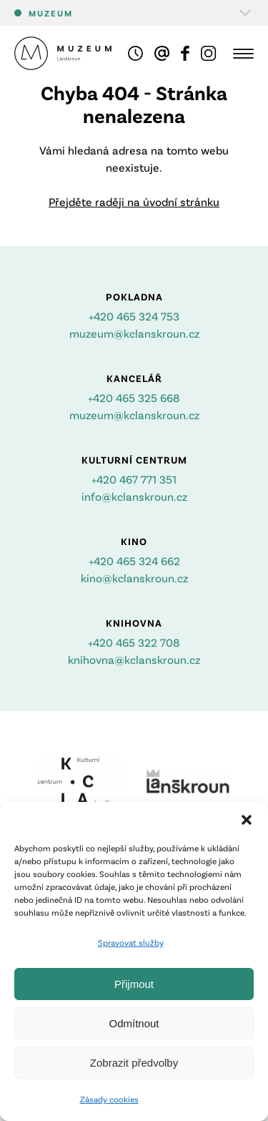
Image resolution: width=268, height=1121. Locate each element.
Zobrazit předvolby (134, 1063)
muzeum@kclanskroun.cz (134, 333)
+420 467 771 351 (134, 479)
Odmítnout (134, 1023)
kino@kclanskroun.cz (134, 577)
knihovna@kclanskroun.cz (134, 659)
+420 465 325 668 (134, 397)
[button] (246, 820)
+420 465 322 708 (134, 642)
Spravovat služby (131, 942)
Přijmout (134, 984)
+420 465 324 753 (134, 316)
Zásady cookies (109, 1099)
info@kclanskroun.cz (134, 496)
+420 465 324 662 (134, 560)
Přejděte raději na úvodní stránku (134, 201)
